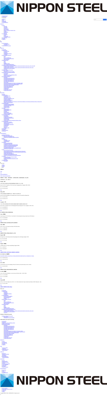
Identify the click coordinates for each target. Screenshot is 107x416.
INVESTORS (4, 21)
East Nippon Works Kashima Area (9, 79)
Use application (4, 33)
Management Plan (4, 95)
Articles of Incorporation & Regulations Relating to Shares (12, 120)
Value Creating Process (7, 97)
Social (3, 149)
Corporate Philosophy (5, 295)
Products (3, 25)
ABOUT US (4, 20)
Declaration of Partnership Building (9, 71)
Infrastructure (6, 36)
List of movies (6, 73)
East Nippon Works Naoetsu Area (9, 81)
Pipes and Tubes (6, 29)
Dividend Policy (6, 116)
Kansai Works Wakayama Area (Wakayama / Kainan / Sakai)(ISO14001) (14, 331)
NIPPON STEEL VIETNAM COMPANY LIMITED (9, 252)
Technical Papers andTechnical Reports (5, 350)
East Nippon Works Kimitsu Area (9, 80)
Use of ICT (5, 69)
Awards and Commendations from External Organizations (12, 155)
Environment (4, 142)
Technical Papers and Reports (6, 45)
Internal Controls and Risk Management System (11, 158)
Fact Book (5, 111)
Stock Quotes (6, 115)
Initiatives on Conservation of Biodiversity (10, 146)
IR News (3, 360)
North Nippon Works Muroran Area (9, 78)
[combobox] (98, 19)
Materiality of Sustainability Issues (9, 98)
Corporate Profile (4, 50)
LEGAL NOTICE (4, 388)
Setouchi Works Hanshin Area (8, 87)
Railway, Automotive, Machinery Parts (9, 30)
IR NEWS (3, 94)
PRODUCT (4, 19)
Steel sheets (5, 27)
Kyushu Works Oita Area (7, 90)
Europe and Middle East (7, 57)
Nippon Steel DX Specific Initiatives (9, 68)
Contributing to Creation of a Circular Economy (11, 144)
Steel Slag (5, 32)
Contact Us (3, 39)
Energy (5, 35)
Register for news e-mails (7, 75)
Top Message (4, 49)
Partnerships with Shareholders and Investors (10, 154)
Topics (3, 138)
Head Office (6, 77)
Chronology (5, 54)
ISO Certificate (4, 355)
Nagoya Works (6, 82)
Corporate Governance (7, 99)
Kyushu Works (6, 88)
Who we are (4, 353)
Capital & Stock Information (8, 117)
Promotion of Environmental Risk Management (11, 145)
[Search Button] (105, 19)
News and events (4, 37)
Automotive (5, 34)
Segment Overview (7, 107)
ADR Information (6, 118)
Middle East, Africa (7, 63)
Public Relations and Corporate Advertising (8, 72)
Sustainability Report (7, 140)
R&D (1, 41)
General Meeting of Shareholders (9, 124)
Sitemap (3, 391)
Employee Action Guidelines (8, 296)
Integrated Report (6, 110)
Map (1, 200)
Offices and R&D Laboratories (6, 55)
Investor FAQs (4, 128)
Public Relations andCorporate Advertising (5, 357)
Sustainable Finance (5, 160)
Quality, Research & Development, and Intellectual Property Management (14, 151)
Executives (5, 292)
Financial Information (5, 103)
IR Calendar (4, 129)
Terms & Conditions (5, 130)
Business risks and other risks (8, 102)
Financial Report (6, 112)
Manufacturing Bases (5, 60)
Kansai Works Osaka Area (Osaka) (9, 85)
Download (3, 38)
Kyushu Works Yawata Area (8, 89)
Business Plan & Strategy (7, 100)
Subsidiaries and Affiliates (8, 53)
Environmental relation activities (8, 147)
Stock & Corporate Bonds (6, 114)
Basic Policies (6, 70)
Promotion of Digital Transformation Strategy (8, 65)
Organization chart (6, 44)
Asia (4, 61)
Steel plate (5, 26)
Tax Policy (5, 159)
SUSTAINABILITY (5, 22)
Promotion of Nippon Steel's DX (8, 66)
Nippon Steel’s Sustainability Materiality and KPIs (11, 137)
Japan (5, 56)
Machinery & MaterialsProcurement (5, 354)
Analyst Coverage (6, 119)
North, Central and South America (9, 58)
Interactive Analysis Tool (7, 105)
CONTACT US (4, 16)
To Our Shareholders (5, 121)
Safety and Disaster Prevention (8, 150)
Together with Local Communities (9, 153)
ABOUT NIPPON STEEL (6, 286)
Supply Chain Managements (8, 152)
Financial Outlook (6, 106)
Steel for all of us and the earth (8, 122)
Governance (4, 156)
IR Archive (3, 108)
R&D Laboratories (6, 59)
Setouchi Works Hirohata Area (8, 86)
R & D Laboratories (5, 43)
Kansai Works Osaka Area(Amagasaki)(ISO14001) (11, 84)
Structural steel (6, 28)
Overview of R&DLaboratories (5, 348)
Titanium (5, 31)
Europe (5, 62)
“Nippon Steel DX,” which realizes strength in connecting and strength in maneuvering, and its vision (18, 67)
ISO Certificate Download (6, 76)
